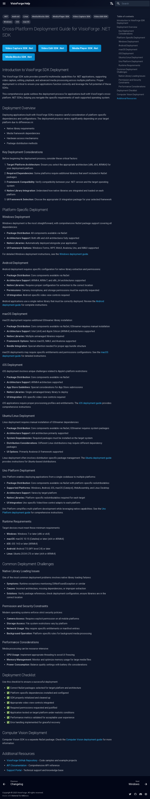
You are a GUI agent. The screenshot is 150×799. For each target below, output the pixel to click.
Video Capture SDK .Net (19, 48)
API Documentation (17, 765)
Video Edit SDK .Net (52, 48)
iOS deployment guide (90, 403)
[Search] (132, 3)
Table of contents (125, 16)
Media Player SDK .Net (85, 48)
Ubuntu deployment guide (98, 458)
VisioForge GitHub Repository (22, 760)
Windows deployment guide (73, 254)
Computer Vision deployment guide (84, 739)
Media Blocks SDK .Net (18, 56)
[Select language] (112, 3)
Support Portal (14, 770)
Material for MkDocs (20, 796)
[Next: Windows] (137, 783)
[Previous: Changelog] (14, 783)
